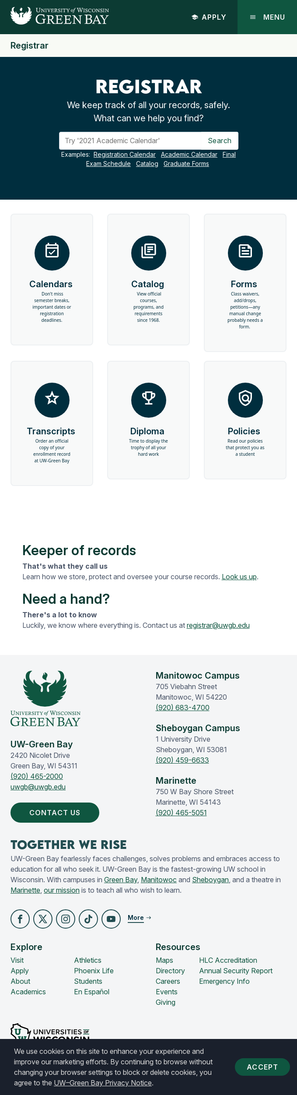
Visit (17, 960)
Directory (170, 970)
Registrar (29, 45)
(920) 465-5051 (181, 812)
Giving (165, 1002)
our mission (62, 890)
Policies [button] (245, 420)
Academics (28, 991)
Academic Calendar (189, 154)
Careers (168, 981)
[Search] (130, 140)
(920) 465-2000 (36, 776)
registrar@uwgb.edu (218, 625)
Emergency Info (224, 981)
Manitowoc (159, 879)
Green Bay (120, 879)
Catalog (147, 163)
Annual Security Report (236, 970)
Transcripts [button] (52, 423)
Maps (164, 960)
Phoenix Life (94, 970)
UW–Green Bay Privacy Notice (103, 1082)
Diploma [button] (148, 420)
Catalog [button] (148, 280)
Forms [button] (245, 283)
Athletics (87, 960)
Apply (209, 17)
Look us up (239, 576)
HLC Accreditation (228, 960)
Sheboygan (210, 879)
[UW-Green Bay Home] (54, 17)
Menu (267, 17)
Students (88, 981)
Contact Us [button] (56, 812)
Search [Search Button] (220, 140)
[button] (20, 919)
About (20, 981)
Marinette (25, 890)
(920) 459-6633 (182, 760)
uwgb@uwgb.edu (38, 786)
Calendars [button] (52, 280)
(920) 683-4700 (183, 707)
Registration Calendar (125, 154)
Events (167, 991)
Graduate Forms (186, 163)
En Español (91, 991)
